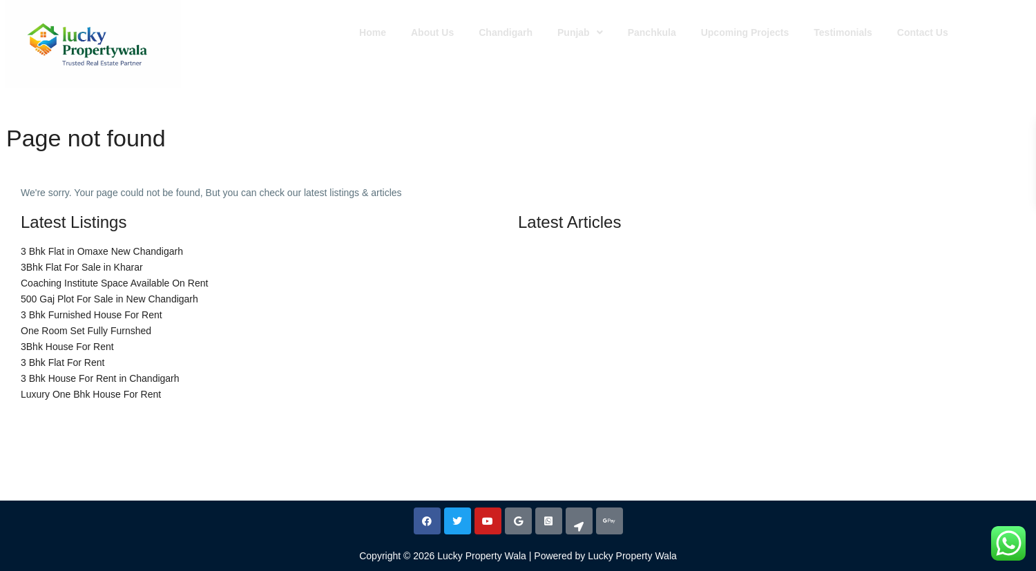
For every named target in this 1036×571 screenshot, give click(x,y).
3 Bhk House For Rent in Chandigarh (100, 378)
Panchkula (652, 32)
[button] (580, 32)
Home (372, 32)
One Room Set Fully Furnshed (86, 330)
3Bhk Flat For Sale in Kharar (82, 267)
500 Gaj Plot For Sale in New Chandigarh (109, 298)
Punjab (580, 32)
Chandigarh (506, 32)
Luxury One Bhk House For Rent (91, 394)
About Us (432, 32)
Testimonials (843, 32)
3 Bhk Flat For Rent (62, 362)
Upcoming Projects (745, 32)
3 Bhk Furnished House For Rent (91, 314)
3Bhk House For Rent (67, 346)
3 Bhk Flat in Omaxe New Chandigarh (102, 251)
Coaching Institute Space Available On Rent (114, 283)
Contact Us (922, 32)
